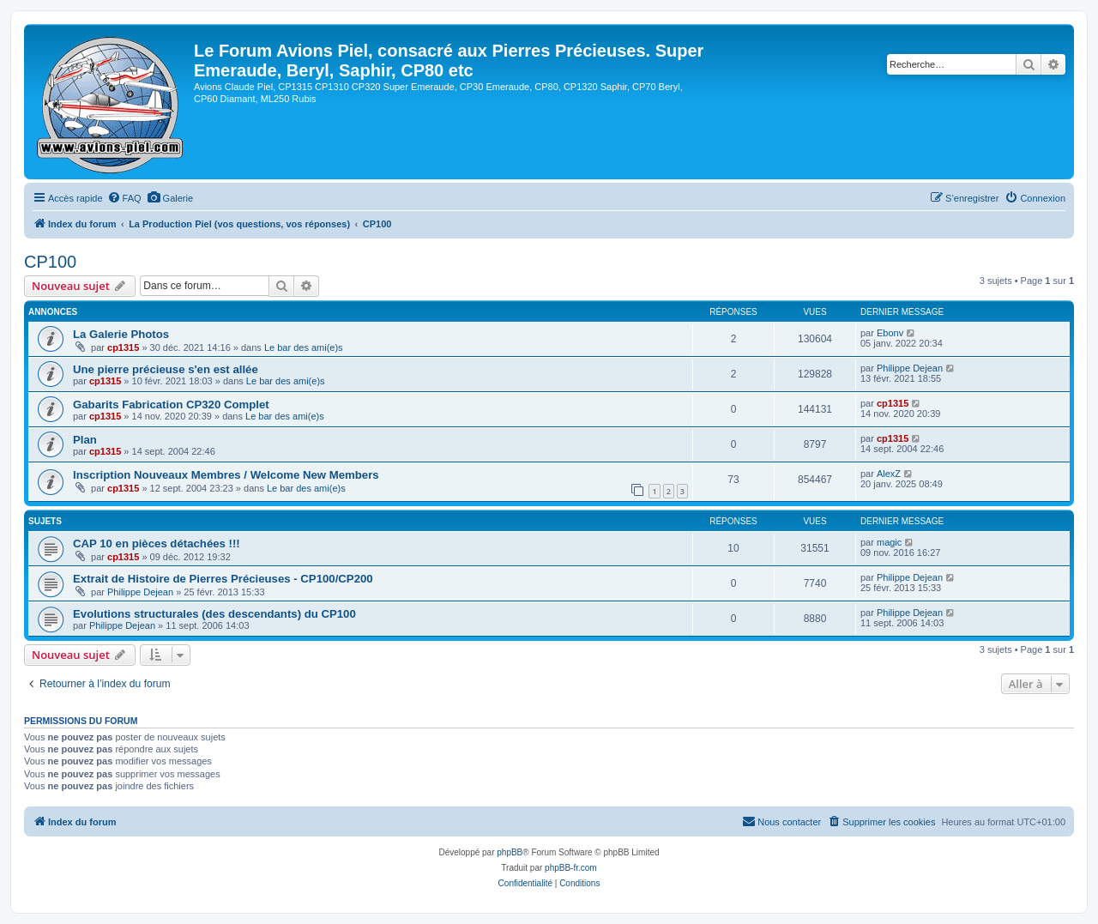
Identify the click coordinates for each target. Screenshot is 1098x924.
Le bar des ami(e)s (303, 347)
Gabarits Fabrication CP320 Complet (171, 404)
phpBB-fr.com (571, 868)
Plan (85, 439)
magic (889, 542)
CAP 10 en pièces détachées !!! (156, 543)
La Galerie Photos (121, 334)
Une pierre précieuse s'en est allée (165, 369)
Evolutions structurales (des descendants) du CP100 (214, 613)
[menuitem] (124, 198)
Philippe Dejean (910, 368)
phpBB (509, 852)
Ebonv (890, 333)
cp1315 (123, 347)
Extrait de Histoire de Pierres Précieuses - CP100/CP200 (223, 578)
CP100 (50, 261)
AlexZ (889, 473)
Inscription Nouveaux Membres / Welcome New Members (226, 474)
